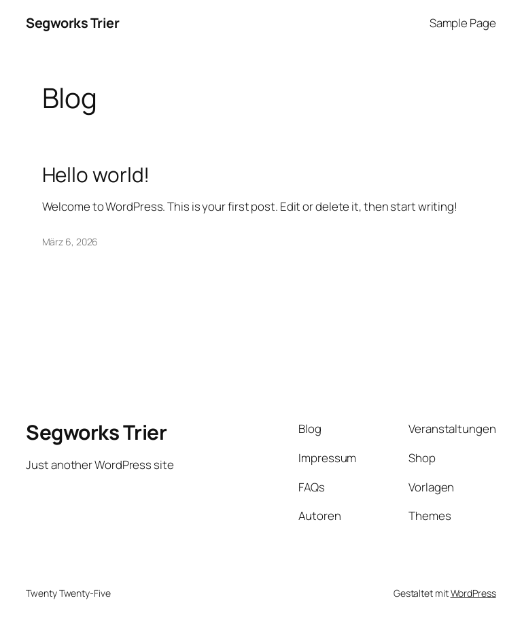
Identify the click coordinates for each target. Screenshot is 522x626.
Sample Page (463, 23)
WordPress (473, 593)
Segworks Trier (72, 23)
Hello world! (96, 174)
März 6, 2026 (70, 241)
